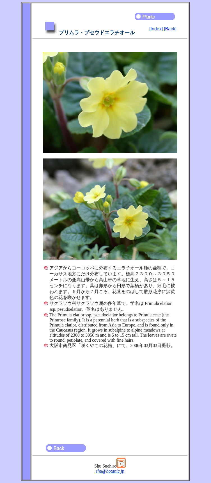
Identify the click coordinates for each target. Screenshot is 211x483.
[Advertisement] (110, 393)
